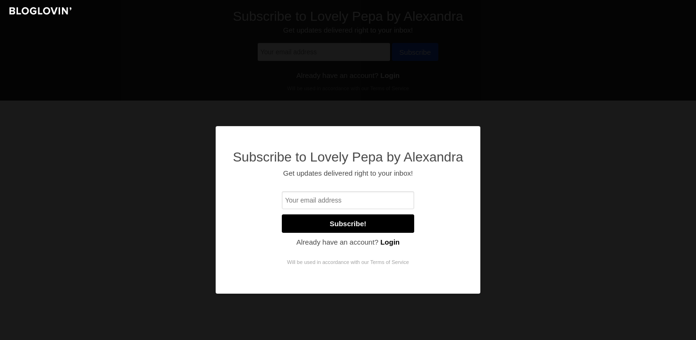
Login (390, 242)
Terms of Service (389, 262)
